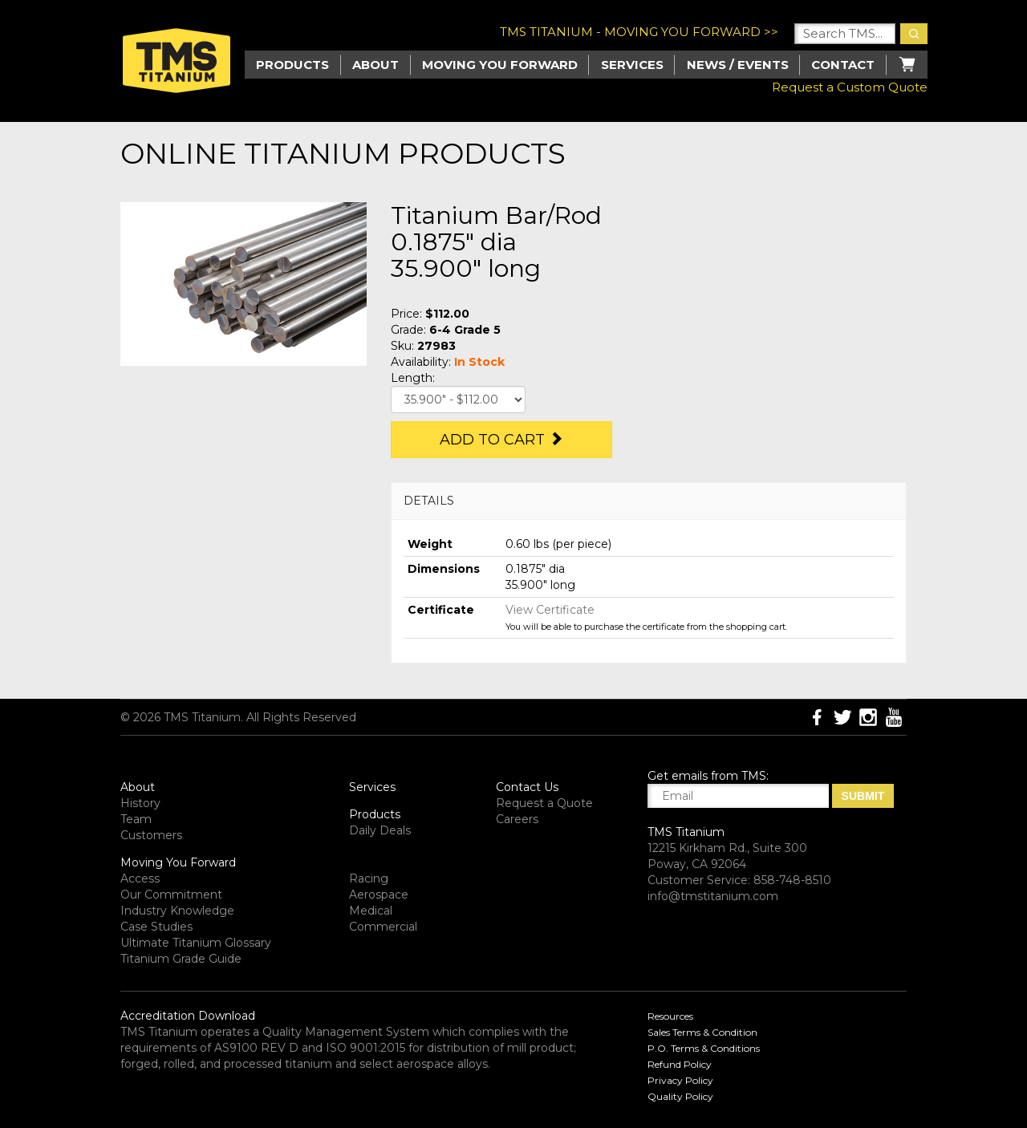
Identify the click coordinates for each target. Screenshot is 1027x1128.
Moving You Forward (178, 862)
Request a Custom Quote (850, 87)
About (375, 64)
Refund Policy (679, 1064)
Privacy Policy (680, 1080)
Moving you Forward (500, 64)
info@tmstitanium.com (712, 896)
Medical (370, 910)
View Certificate (550, 610)
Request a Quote (544, 803)
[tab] (649, 501)
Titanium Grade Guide (181, 958)
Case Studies (156, 926)
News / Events (738, 64)
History (140, 803)
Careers (517, 819)
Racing (368, 878)
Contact (843, 64)
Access (140, 878)
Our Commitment (171, 894)
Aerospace (378, 894)
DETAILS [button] (429, 500)
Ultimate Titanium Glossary (195, 942)
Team (136, 819)
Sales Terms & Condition (702, 1032)
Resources (670, 1016)
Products (374, 814)
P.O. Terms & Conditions (703, 1048)
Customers (151, 835)
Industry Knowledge (177, 910)
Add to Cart (501, 439)
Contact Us (527, 787)
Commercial (383, 926)
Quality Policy (680, 1096)
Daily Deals (380, 830)
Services (632, 64)
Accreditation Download (187, 1015)
